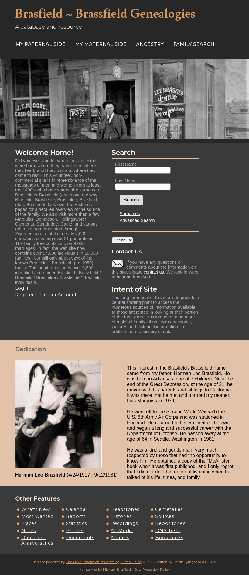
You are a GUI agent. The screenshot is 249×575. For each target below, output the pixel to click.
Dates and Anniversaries (37, 540)
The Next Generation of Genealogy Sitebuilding (104, 562)
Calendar (76, 509)
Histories (121, 516)
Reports (75, 516)
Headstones (125, 509)
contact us (154, 272)
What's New (35, 509)
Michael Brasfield (117, 569)
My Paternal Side (40, 44)
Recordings (124, 523)
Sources (164, 516)
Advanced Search (137, 220)
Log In (22, 288)
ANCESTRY (150, 44)
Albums (120, 537)
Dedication (30, 349)
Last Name (126, 180)
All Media (122, 530)
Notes (28, 530)
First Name (126, 164)
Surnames (130, 213)
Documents (80, 537)
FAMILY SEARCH (193, 44)
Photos (75, 530)
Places (29, 523)
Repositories (170, 523)
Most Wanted (37, 516)
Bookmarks (169, 537)
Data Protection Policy (152, 569)
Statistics (76, 523)
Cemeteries (169, 509)
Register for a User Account (46, 295)
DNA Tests (167, 530)
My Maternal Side (100, 44)
